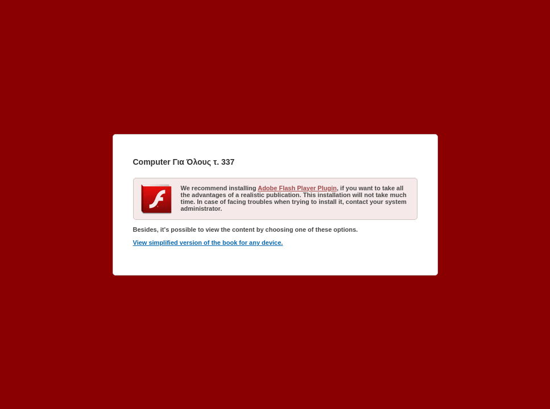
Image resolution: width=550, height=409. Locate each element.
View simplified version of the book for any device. (208, 242)
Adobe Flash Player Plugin (297, 188)
